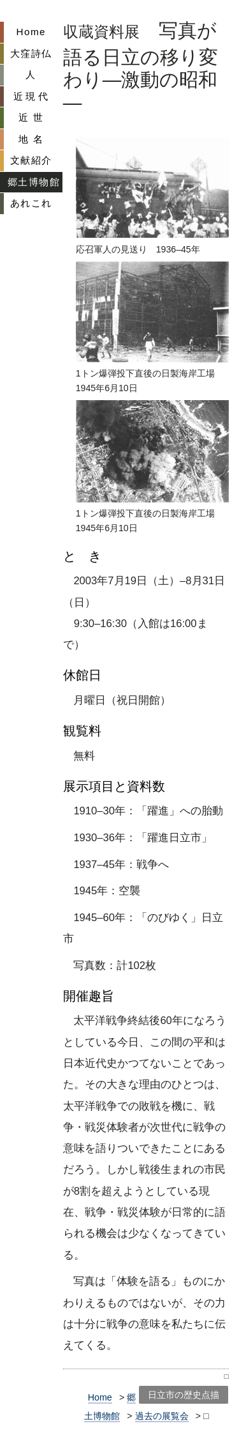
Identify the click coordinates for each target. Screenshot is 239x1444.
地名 (32, 139)
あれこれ (31, 203)
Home (31, 31)
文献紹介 (31, 160)
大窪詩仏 (31, 53)
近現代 (32, 96)
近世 (32, 117)
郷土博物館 (34, 181)
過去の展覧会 (162, 1416)
